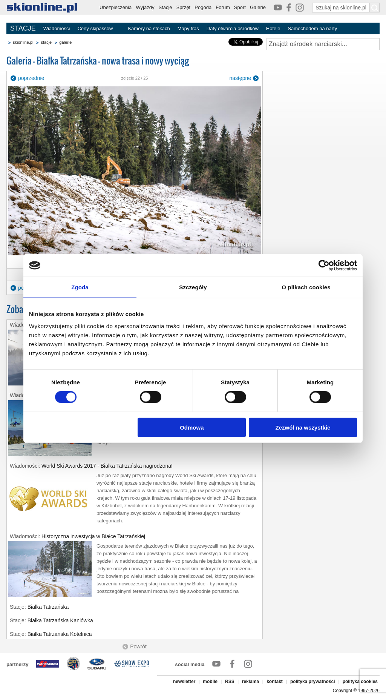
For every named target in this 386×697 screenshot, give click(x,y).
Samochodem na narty (312, 28)
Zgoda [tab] (80, 287)
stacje (46, 42)
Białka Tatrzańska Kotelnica (60, 634)
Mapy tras (188, 28)
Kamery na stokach (149, 28)
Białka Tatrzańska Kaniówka (60, 620)
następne (240, 78)
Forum (223, 7)
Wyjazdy (145, 7)
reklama (250, 681)
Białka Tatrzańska (48, 607)
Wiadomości (56, 28)
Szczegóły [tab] (193, 287)
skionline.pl (23, 42)
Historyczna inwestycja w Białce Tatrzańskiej (93, 536)
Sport (240, 7)
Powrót (138, 646)
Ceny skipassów (95, 28)
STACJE (23, 28)
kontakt (275, 681)
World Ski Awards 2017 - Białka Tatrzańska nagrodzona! (107, 466)
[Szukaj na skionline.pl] (375, 7)
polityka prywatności (312, 681)
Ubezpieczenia (116, 7)
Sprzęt (183, 7)
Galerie (258, 7)
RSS (229, 681)
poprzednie (31, 78)
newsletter (184, 681)
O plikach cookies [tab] (306, 287)
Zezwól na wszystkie (303, 427)
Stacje (165, 7)
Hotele (273, 28)
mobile (210, 681)
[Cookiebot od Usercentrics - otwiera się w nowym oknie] (324, 265)
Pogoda (203, 7)
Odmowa (192, 427)
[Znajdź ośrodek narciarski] (323, 44)
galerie (65, 42)
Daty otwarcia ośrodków (233, 28)
